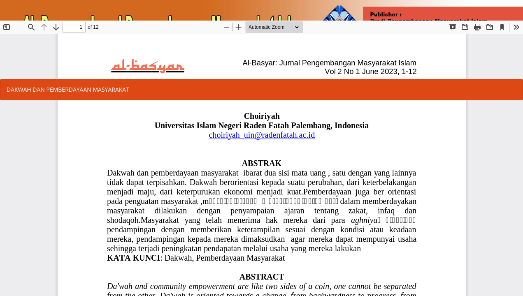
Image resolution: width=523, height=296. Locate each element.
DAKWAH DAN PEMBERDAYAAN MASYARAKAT (68, 89)
